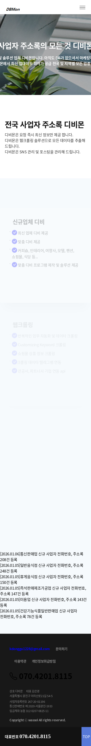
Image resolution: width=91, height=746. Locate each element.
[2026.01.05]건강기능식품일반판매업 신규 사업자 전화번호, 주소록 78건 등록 (38, 613)
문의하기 (61, 649)
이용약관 (20, 661)
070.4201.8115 (35, 736)
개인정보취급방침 (44, 661)
